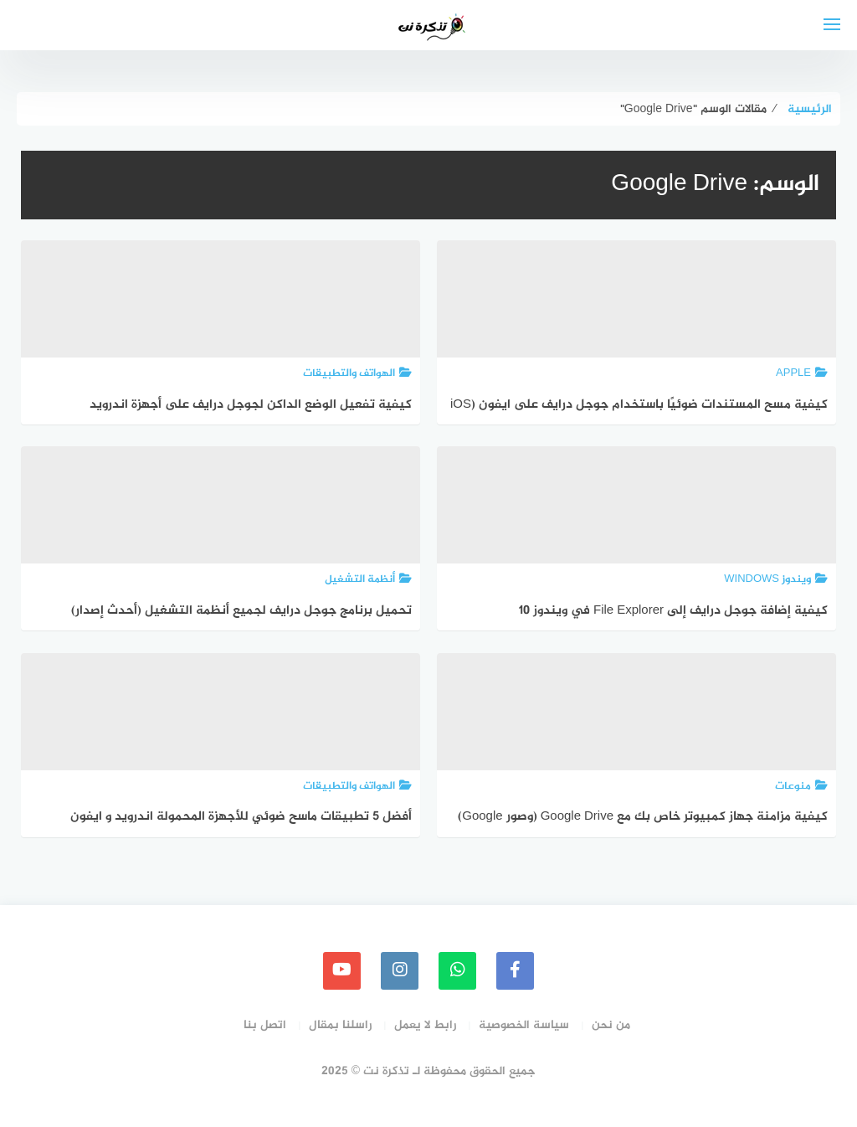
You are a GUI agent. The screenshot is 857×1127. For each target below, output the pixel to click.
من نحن (611, 1025)
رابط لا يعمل (425, 1025)
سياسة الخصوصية (524, 1025)
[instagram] (399, 971)
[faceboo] (515, 971)
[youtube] (342, 971)
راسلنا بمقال (340, 1025)
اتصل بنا (265, 1025)
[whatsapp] (457, 971)
